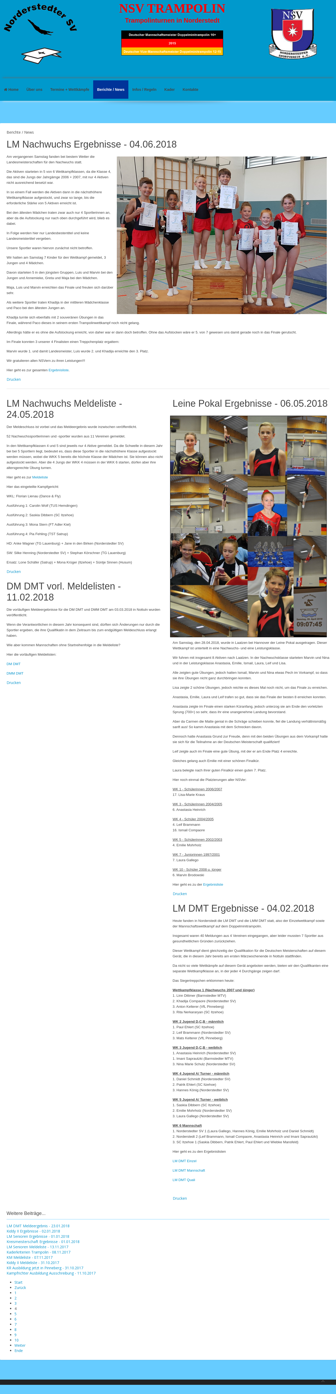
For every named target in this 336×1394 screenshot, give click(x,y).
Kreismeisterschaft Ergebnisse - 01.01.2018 (43, 1241)
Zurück (20, 1287)
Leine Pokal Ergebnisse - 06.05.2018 (250, 403)
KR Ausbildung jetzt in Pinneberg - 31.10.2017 (45, 1267)
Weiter (19, 1345)
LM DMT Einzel (185, 1161)
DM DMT (13, 664)
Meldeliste (40, 477)
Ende (18, 1350)
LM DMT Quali (184, 1180)
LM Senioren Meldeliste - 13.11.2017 (37, 1246)
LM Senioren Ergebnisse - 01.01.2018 (38, 1236)
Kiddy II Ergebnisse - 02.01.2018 (33, 1231)
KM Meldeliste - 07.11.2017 (29, 1257)
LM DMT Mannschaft (189, 1170)
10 (16, 1340)
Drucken (14, 379)
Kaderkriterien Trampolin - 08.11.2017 (38, 1252)
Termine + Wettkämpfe (69, 89)
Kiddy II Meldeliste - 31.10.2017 (33, 1262)
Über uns (35, 89)
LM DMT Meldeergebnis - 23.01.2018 (38, 1225)
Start (18, 1282)
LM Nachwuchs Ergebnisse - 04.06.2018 (92, 144)
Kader (169, 89)
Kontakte (190, 89)
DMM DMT (15, 673)
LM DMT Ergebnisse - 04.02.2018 (243, 908)
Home (11, 89)
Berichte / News (110, 89)
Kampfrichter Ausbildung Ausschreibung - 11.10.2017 (51, 1273)
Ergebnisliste (59, 370)
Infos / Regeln (144, 89)
